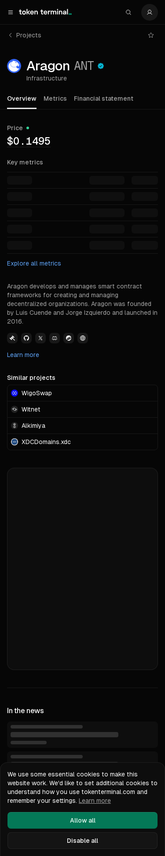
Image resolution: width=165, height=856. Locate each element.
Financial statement (103, 98)
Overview (22, 98)
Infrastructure (46, 78)
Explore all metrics (34, 263)
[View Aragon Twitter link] (40, 338)
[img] (29, 140)
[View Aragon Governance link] (12, 338)
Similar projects (31, 377)
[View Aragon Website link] (82, 338)
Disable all (82, 840)
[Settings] (149, 12)
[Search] (128, 12)
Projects (24, 35)
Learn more (23, 354)
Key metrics (25, 162)
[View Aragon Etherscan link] (68, 338)
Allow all (82, 820)
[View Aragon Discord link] (54, 338)
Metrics (55, 98)
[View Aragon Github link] (26, 338)
